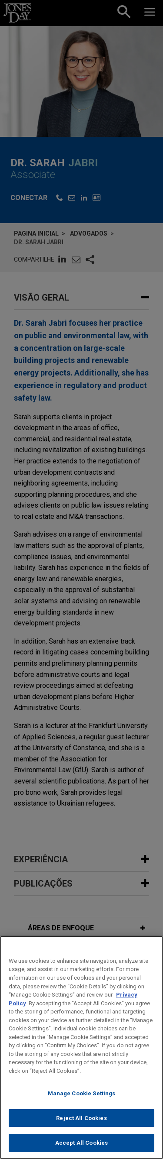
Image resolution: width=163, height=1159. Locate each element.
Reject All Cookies (81, 1129)
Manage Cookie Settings (82, 1104)
